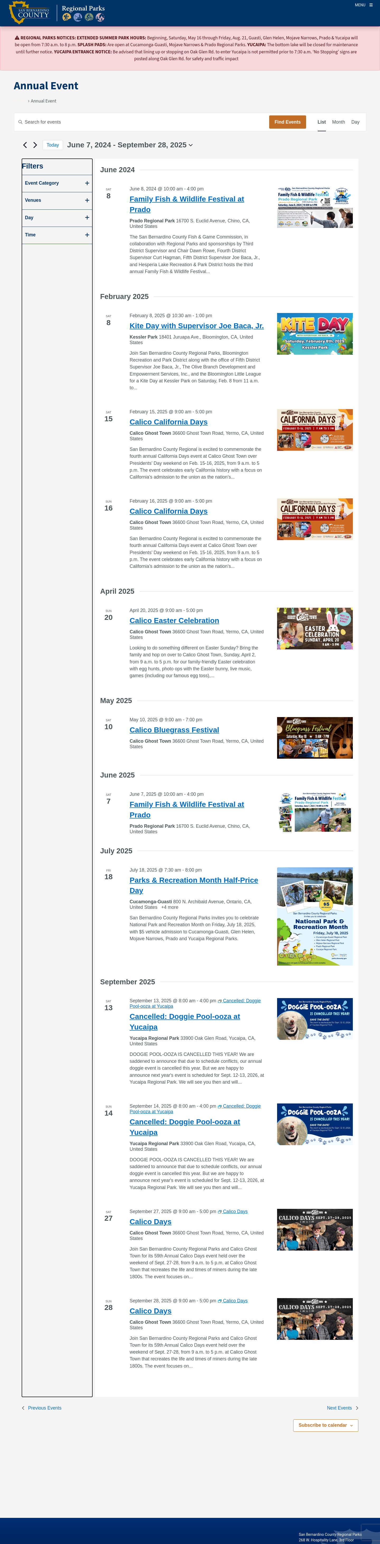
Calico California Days (169, 422)
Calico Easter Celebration (174, 620)
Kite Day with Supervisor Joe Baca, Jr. (197, 326)
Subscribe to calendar (323, 1425)
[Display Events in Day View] (355, 122)
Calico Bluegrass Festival (174, 730)
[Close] (368, 38)
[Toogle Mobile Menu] (364, 4)
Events (20, 101)
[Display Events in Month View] (338, 122)
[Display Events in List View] (322, 122)
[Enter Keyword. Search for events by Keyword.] (141, 122)
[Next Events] (35, 145)
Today (53, 145)
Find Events (287, 122)
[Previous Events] (25, 145)
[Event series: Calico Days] (233, 1211)
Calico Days (151, 1222)
